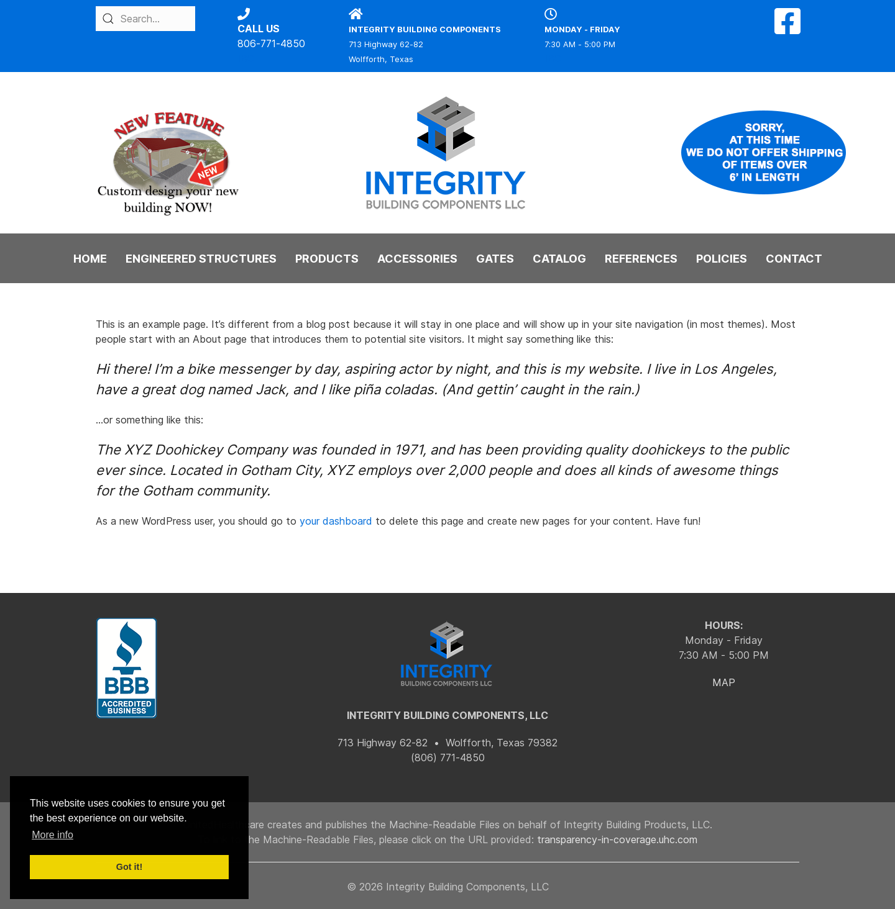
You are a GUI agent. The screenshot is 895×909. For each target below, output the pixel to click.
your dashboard (336, 521)
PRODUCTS (327, 258)
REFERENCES (641, 258)
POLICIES (721, 258)
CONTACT (794, 258)
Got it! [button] (129, 867)
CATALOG (559, 258)
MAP (723, 682)
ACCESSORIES (417, 258)
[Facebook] (787, 28)
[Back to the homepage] (447, 152)
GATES (495, 258)
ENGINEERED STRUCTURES (201, 258)
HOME (90, 258)
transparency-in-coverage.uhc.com (617, 839)
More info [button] (52, 835)
